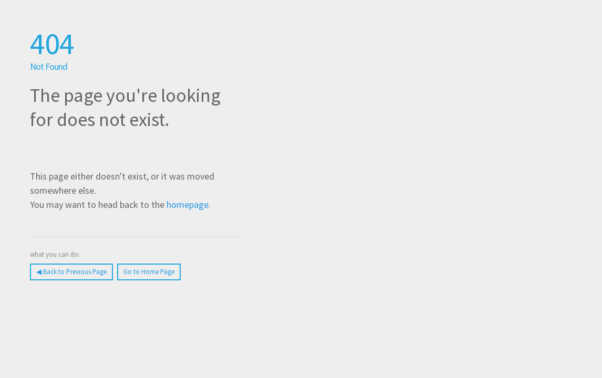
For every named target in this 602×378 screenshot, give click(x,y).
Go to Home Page (148, 271)
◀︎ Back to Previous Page (71, 271)
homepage (188, 204)
